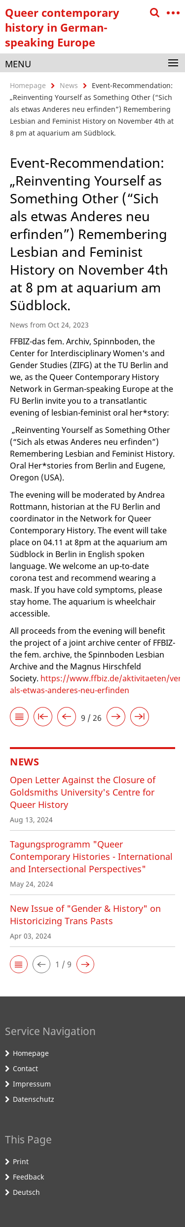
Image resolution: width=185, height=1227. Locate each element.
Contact (25, 1068)
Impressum (32, 1083)
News (69, 85)
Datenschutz (33, 1099)
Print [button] (21, 1161)
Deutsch (26, 1192)
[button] (19, 964)
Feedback (28, 1176)
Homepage (28, 85)
